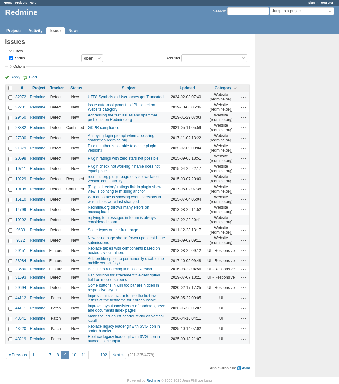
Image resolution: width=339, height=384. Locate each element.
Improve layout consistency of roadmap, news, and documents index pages (127, 308)
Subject (128, 88)
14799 (20, 209)
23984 (20, 261)
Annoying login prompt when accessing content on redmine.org (121, 137)
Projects (21, 2)
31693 (20, 277)
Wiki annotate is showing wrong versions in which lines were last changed (124, 199)
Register (327, 2)
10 (74, 355)
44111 (20, 308)
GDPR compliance (103, 127)
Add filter (173, 58)
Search (219, 11)
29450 (20, 117)
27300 (20, 138)
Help (33, 2)
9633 (20, 230)
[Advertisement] (287, 135)
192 (104, 355)
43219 (20, 339)
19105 (20, 189)
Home (8, 2)
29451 (20, 250)
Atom (246, 368)
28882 (20, 127)
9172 (20, 240)
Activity (35, 30)
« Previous (18, 355)
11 (84, 355)
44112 (20, 298)
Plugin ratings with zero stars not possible (123, 158)
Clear (33, 77)
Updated (187, 88)
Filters (18, 51)
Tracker (57, 88)
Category (223, 88)
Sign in (313, 2)
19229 (20, 179)
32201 (20, 107)
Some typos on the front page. (113, 230)
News (73, 30)
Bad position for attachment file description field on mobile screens (124, 277)
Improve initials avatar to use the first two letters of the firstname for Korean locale (122, 297)
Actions (243, 97)
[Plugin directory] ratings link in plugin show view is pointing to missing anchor (124, 189)
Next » (118, 355)
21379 (20, 148)
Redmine (37, 97)
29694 (20, 287)
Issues (55, 30)
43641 (20, 318)
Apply (16, 77)
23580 (20, 269)
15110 (20, 199)
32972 (20, 97)
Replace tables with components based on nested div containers (124, 250)
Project (38, 88)
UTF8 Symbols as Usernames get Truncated (126, 97)
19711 (20, 168)
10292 (20, 220)
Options (19, 66)
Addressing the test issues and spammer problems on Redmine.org (122, 117)
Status (19, 58)
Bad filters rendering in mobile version (120, 269)
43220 (20, 328)
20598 (20, 158)
